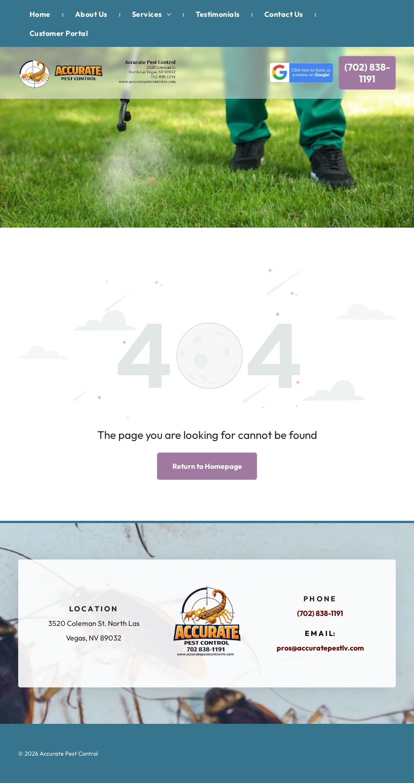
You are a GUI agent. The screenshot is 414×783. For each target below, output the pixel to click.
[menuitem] (41, 14)
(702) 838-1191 (320, 613)
